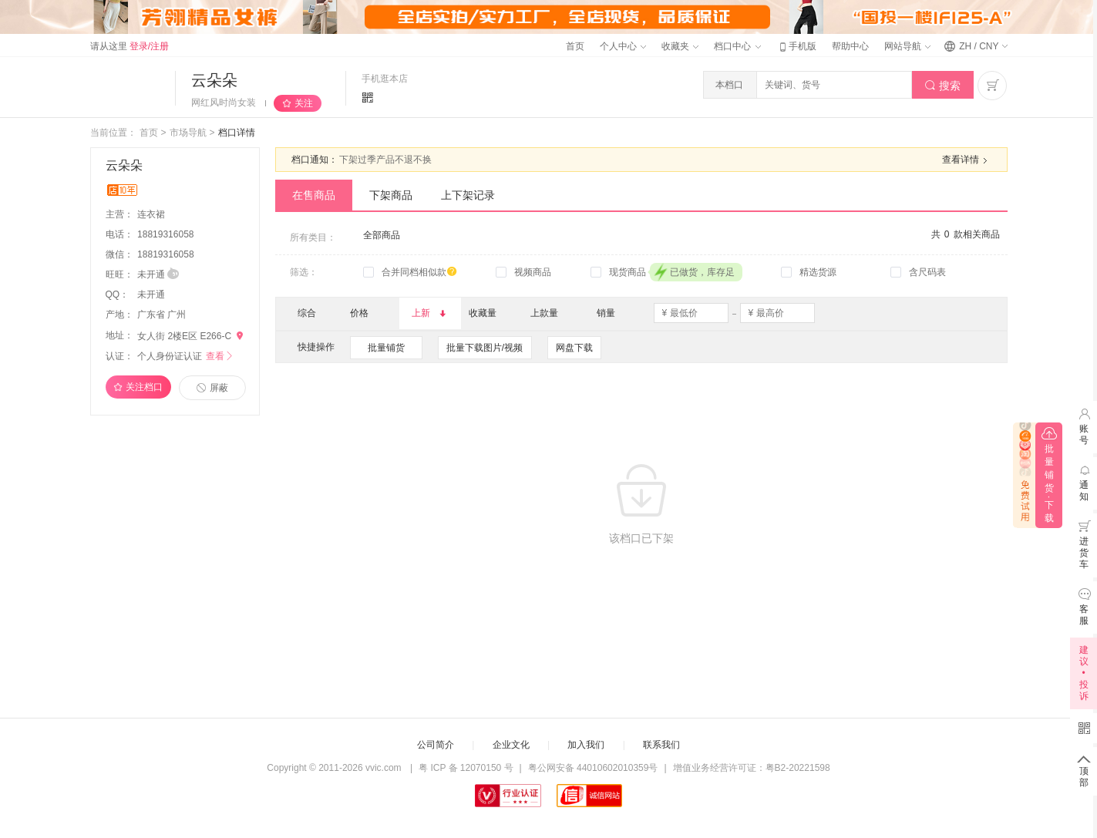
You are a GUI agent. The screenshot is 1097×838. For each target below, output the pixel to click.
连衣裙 (152, 214)
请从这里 (130, 46)
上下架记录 (468, 195)
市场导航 (188, 132)
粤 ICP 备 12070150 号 (466, 767)
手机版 (796, 46)
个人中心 (623, 46)
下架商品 (390, 195)
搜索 (942, 86)
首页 (575, 46)
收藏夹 (679, 46)
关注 (303, 103)
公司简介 (435, 744)
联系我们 (661, 744)
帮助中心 (850, 46)
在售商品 (313, 195)
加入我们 (585, 744)
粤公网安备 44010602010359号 (593, 767)
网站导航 (907, 46)
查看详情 (966, 160)
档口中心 (737, 46)
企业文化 (511, 744)
